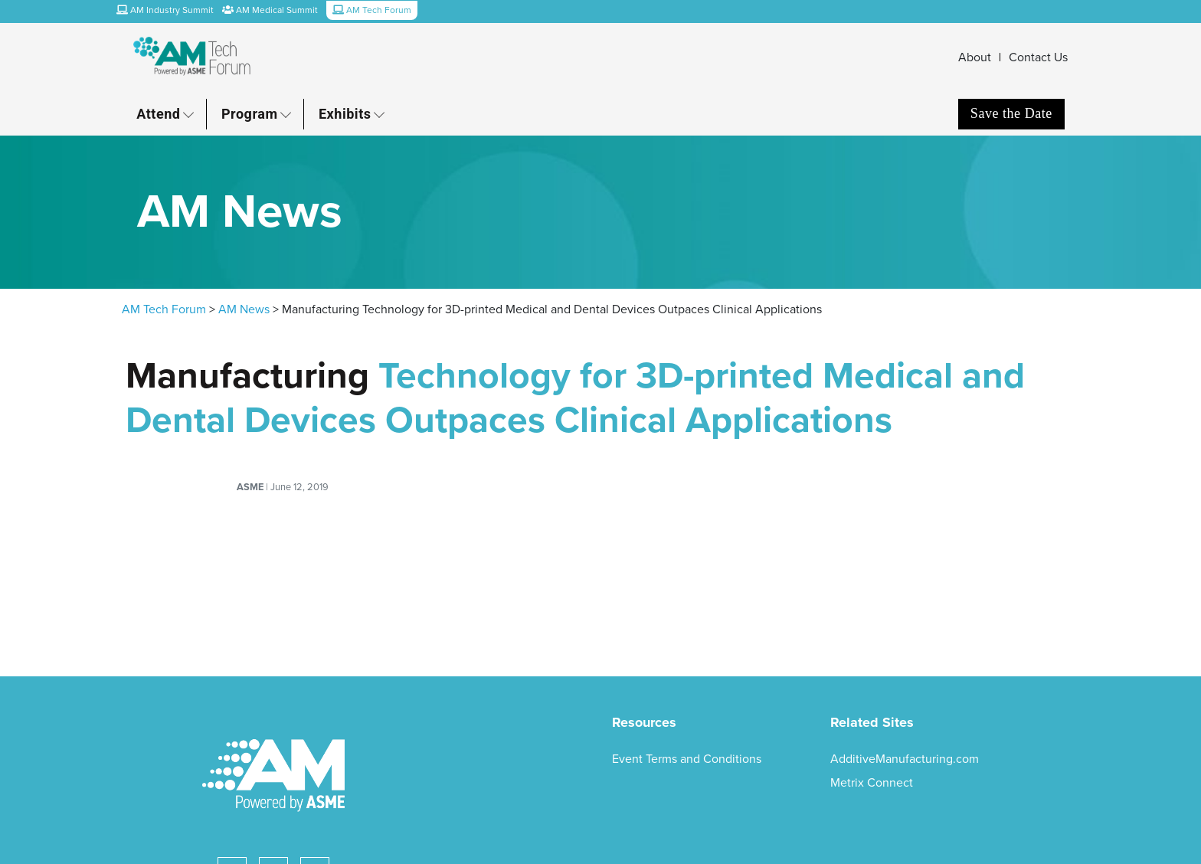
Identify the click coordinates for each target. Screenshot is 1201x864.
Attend (158, 114)
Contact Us (1038, 57)
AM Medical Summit (270, 10)
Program (249, 114)
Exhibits (345, 114)
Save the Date (1011, 113)
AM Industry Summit (165, 10)
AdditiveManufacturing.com (904, 759)
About (974, 57)
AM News (244, 309)
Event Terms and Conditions (686, 759)
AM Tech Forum (164, 309)
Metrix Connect (871, 782)
